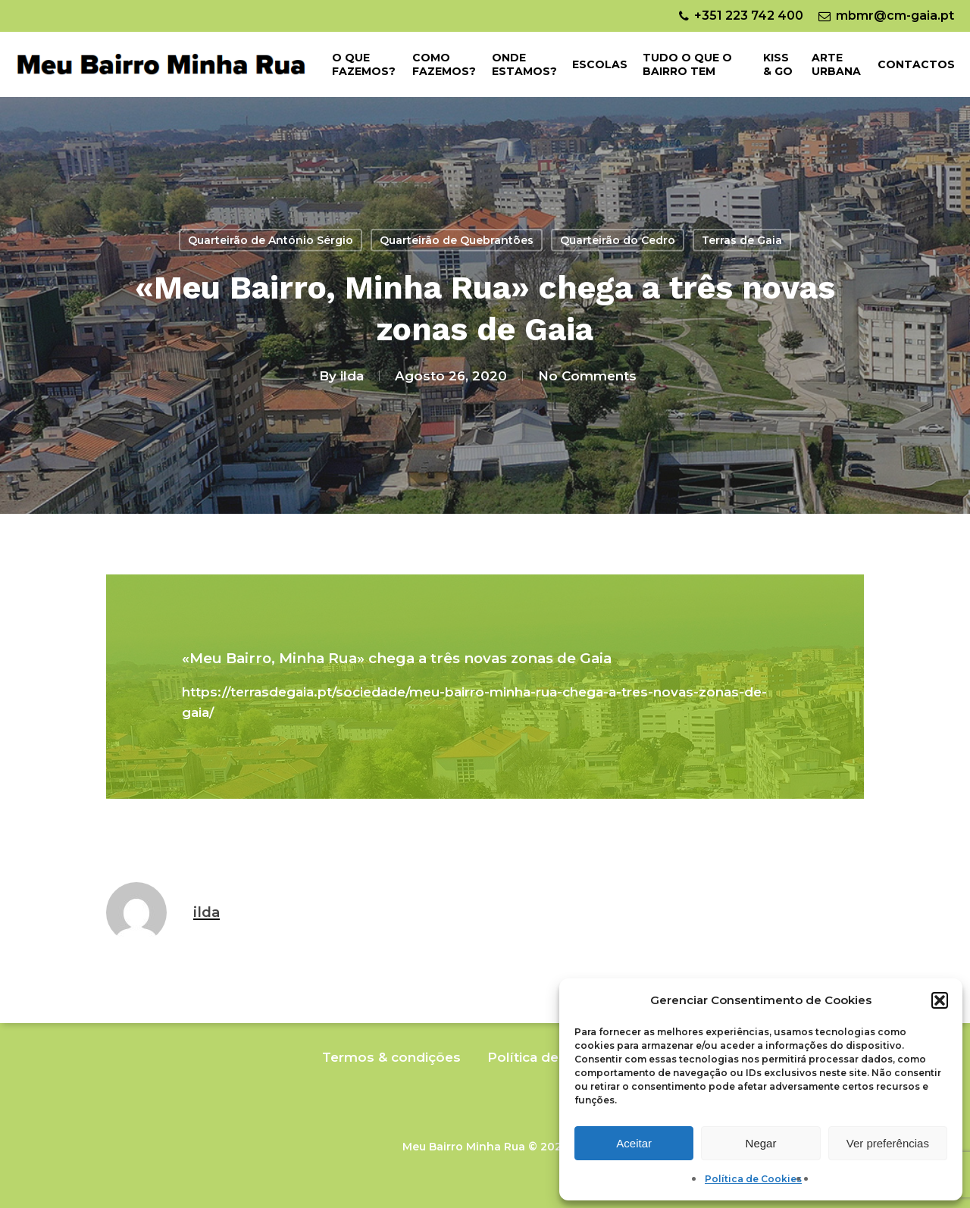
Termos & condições (391, 1057)
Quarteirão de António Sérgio (270, 240)
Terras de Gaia (742, 240)
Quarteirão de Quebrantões (457, 240)
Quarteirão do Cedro (617, 240)
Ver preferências (887, 1143)
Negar (761, 1143)
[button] (939, 1000)
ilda (352, 375)
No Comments (587, 375)
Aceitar (634, 1143)
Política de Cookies (753, 1179)
